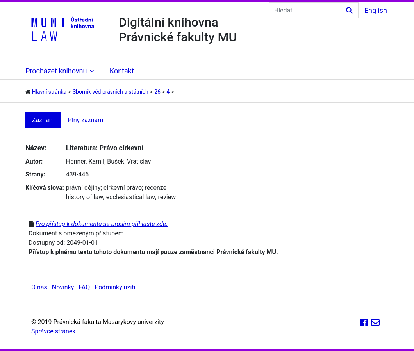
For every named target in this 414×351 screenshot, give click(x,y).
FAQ (84, 287)
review (167, 197)
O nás (39, 287)
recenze (155, 187)
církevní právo (123, 187)
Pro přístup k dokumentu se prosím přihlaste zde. (102, 224)
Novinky (63, 287)
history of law (85, 197)
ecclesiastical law (130, 197)
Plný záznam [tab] (86, 120)
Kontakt (122, 71)
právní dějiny (83, 187)
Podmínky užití (115, 287)
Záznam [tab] (43, 120)
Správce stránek (53, 331)
